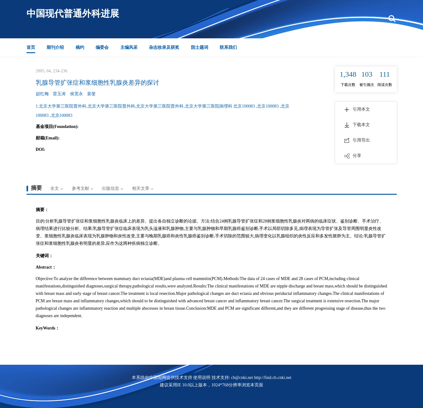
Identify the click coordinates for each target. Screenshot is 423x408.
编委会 (102, 47)
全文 (54, 188)
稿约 (80, 47)
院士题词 (199, 47)
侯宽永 (76, 93)
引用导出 (357, 140)
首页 (31, 47)
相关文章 (140, 188)
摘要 (36, 188)
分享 (352, 156)
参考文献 (80, 188)
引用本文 (357, 109)
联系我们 (228, 47)
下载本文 (357, 125)
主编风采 (129, 47)
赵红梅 (42, 93)
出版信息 (110, 188)
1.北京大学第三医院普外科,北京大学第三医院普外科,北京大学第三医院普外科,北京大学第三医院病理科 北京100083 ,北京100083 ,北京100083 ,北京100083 (163, 111)
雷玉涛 (59, 93)
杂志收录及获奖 (164, 47)
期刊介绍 (55, 47)
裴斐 (91, 93)
